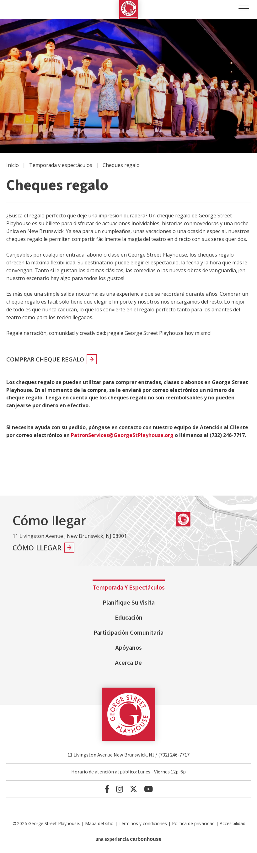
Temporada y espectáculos (60, 165)
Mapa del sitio (99, 823)
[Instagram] (119, 789)
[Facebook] (107, 789)
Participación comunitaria (128, 632)
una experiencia (128, 839)
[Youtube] (148, 789)
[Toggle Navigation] (243, 8)
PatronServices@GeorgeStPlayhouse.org (122, 435)
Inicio (12, 165)
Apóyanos (128, 647)
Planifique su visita (129, 602)
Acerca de (128, 662)
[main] (128, 257)
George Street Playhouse (128, 9)
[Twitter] (133, 789)
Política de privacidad (193, 823)
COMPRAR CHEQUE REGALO (45, 359)
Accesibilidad (232, 823)
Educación (128, 617)
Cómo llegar (37, 547)
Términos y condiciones (143, 823)
